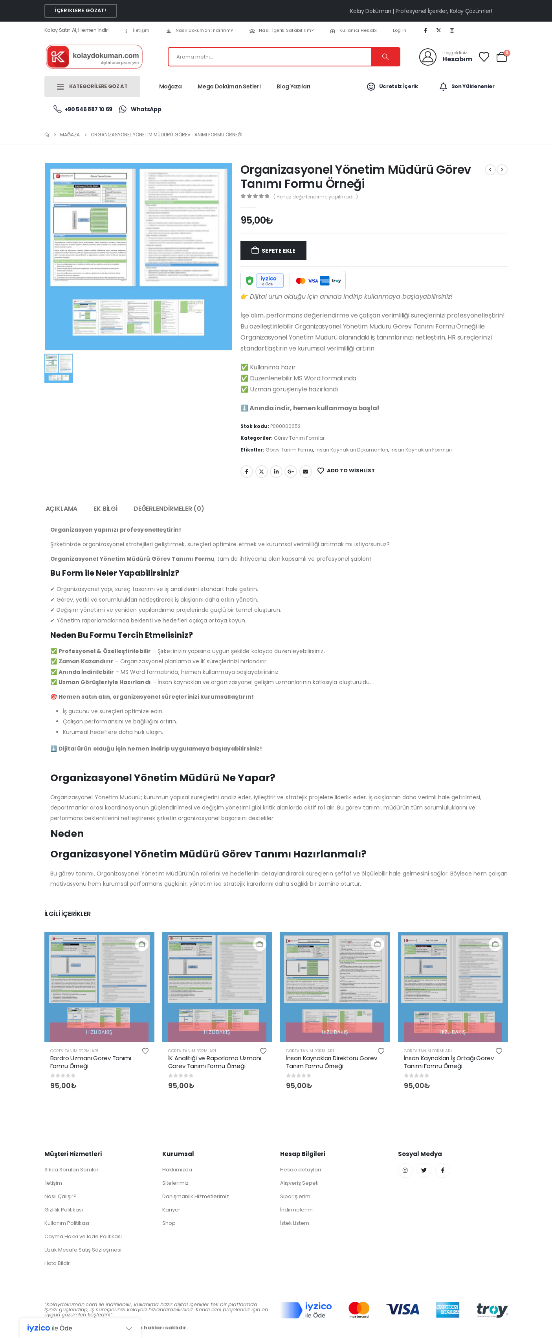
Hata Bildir (57, 1263)
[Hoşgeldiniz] (445, 57)
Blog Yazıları (293, 86)
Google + (290, 471)
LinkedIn (276, 471)
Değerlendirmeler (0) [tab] (169, 508)
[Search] (385, 57)
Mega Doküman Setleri (229, 86)
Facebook (246, 471)
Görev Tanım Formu (289, 449)
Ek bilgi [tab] (105, 508)
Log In (400, 30)
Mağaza (170, 86)
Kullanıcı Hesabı (353, 30)
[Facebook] (425, 30)
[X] (438, 30)
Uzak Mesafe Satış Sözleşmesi (82, 1250)
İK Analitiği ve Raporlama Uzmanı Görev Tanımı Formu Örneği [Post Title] (214, 1062)
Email (305, 471)
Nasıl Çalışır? (60, 1196)
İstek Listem (294, 1223)
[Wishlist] (484, 57)
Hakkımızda (177, 1169)
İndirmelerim (296, 1209)
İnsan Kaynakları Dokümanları (351, 449)
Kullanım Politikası (66, 1223)
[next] (502, 169)
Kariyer (171, 1209)
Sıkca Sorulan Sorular (71, 1169)
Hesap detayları (300, 1169)
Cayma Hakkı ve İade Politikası (83, 1236)
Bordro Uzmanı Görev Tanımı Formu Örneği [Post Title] (90, 1062)
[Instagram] (451, 30)
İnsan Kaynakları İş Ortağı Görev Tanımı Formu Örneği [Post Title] (449, 1062)
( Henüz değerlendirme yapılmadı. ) (315, 196)
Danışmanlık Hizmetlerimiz (195, 1196)
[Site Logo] (93, 56)
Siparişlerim (295, 1196)
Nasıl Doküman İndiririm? (199, 30)
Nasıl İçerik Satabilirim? (281, 30)
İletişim (136, 30)
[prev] (490, 169)
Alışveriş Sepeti (299, 1183)
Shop (169, 1223)
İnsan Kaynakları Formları (421, 449)
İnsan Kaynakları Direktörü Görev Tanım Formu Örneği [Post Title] (331, 1062)
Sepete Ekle (278, 251)
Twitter (261, 471)
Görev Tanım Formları (300, 438)
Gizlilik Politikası (63, 1209)
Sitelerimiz (175, 1183)
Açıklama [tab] (62, 508)
